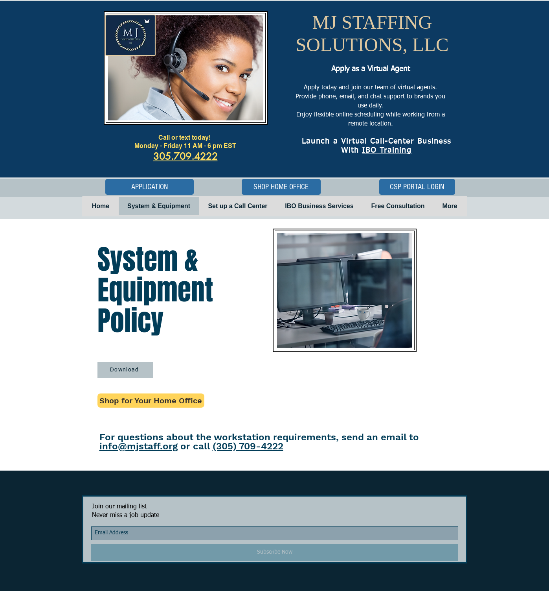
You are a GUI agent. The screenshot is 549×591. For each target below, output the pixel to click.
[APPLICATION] (149, 187)
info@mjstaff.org (138, 446)
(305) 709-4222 (248, 446)
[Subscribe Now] (274, 552)
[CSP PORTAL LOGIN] (417, 187)
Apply (312, 88)
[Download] (125, 370)
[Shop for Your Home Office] (150, 400)
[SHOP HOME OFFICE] (281, 187)
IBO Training (387, 150)
